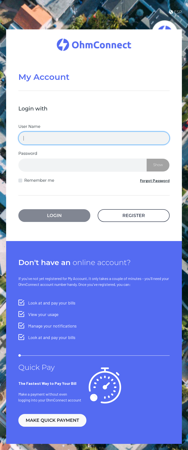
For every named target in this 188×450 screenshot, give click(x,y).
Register (133, 215)
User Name (29, 126)
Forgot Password (155, 180)
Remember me (39, 180)
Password (27, 153)
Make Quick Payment (52, 420)
